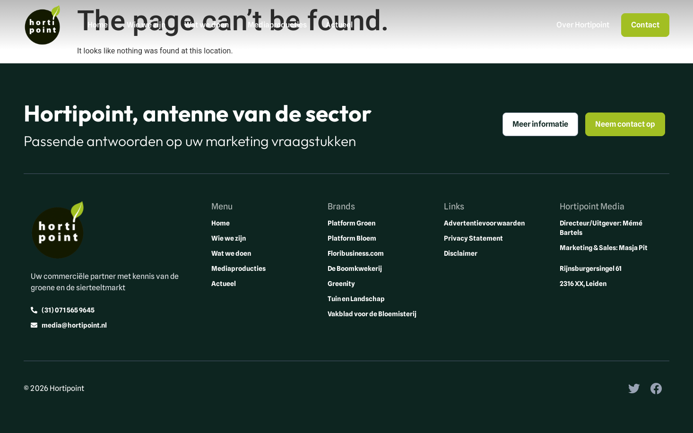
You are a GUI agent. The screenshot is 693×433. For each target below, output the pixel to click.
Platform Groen (351, 223)
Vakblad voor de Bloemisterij (372, 314)
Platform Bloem (352, 238)
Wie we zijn (146, 24)
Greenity (341, 283)
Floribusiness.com (356, 253)
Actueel (339, 24)
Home (97, 24)
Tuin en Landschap (356, 299)
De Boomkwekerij (355, 268)
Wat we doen (206, 24)
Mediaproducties (277, 24)
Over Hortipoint (582, 24)
